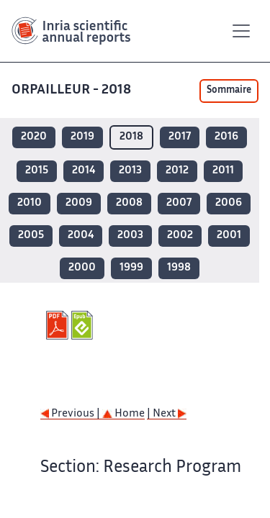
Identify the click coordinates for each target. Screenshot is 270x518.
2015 (36, 171)
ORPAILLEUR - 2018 (73, 90)
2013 (130, 171)
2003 (130, 235)
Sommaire (229, 90)
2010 (29, 203)
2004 (81, 235)
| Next (166, 414)
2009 (79, 203)
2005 (31, 235)
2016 (226, 137)
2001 (229, 235)
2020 (34, 137)
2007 (179, 203)
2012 (177, 171)
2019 (82, 137)
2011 (223, 171)
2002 (180, 235)
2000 (82, 268)
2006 (228, 203)
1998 (179, 268)
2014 (83, 171)
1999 (131, 268)
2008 (129, 203)
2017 (179, 137)
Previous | (71, 414)
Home (123, 414)
